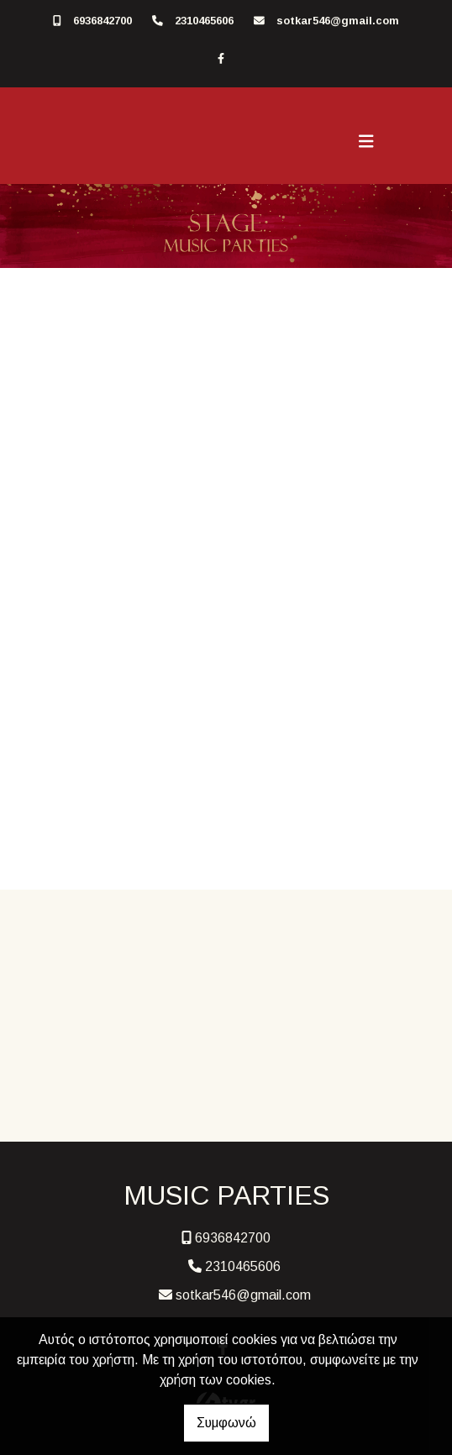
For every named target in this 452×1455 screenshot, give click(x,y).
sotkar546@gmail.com (337, 20)
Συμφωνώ (226, 1423)
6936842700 (102, 20)
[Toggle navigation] (366, 142)
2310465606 (204, 20)
